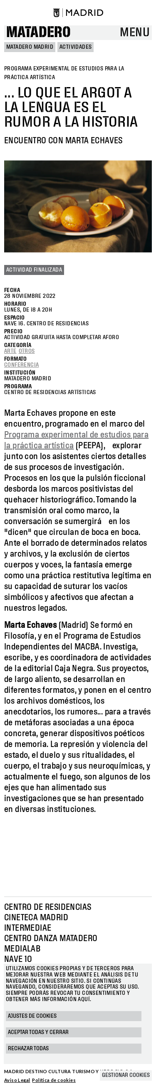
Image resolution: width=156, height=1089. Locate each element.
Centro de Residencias (47, 907)
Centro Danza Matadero (50, 938)
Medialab (22, 949)
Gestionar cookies (126, 1075)
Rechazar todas (28, 1049)
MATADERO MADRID (29, 47)
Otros (27, 351)
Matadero (38, 32)
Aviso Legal (17, 1080)
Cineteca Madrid (36, 918)
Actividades (75, 47)
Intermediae (27, 928)
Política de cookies (54, 1080)
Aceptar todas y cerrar (38, 1032)
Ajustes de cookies (32, 1016)
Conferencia (21, 365)
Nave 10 (18, 959)
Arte (10, 351)
